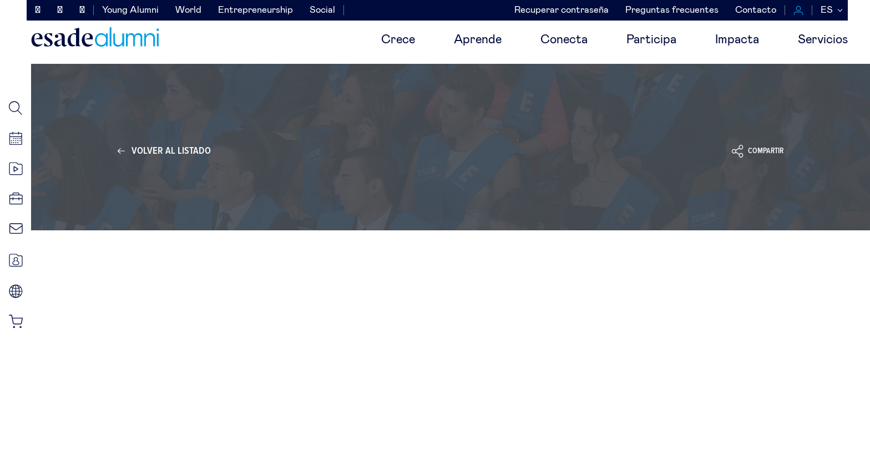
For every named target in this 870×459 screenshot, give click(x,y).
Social (322, 10)
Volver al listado (171, 151)
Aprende (478, 40)
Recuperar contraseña (561, 10)
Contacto (755, 10)
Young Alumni (130, 10)
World (188, 10)
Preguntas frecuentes (672, 10)
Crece (398, 40)
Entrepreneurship (255, 10)
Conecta (564, 40)
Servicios (823, 40)
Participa (651, 40)
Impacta (737, 40)
